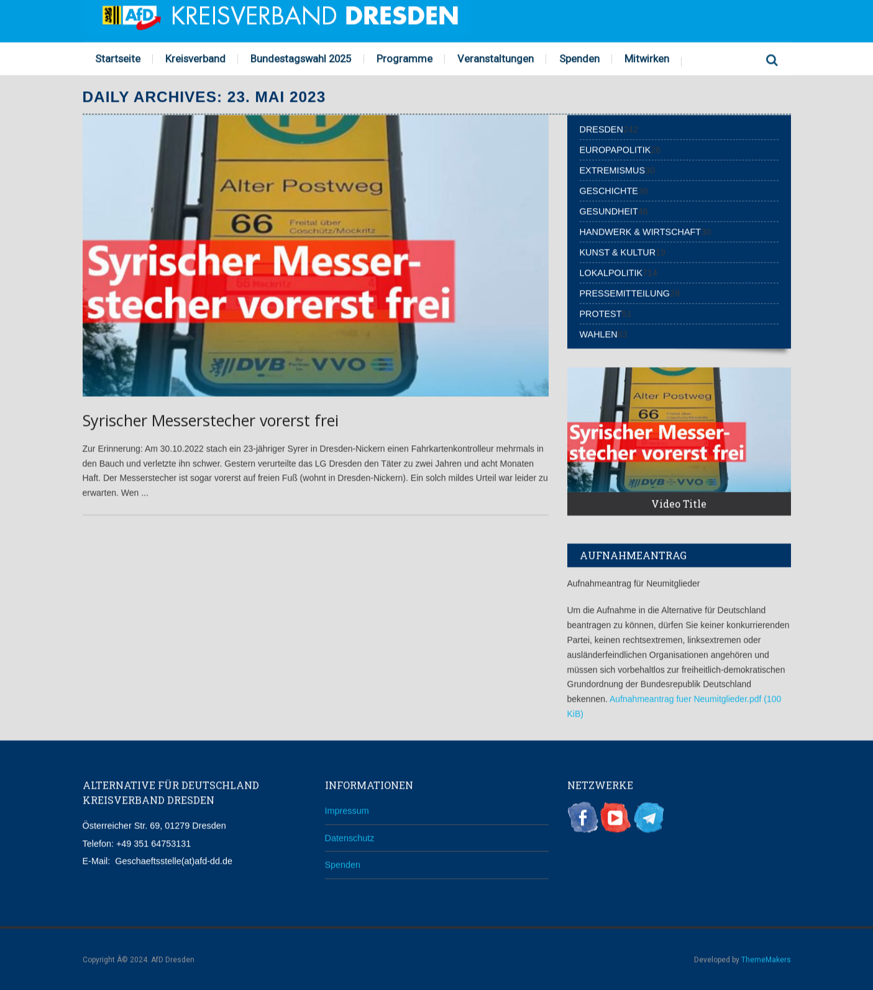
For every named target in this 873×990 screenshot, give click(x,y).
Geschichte (609, 190)
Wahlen (599, 333)
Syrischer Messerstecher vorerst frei (211, 419)
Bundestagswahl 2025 (300, 58)
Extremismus (613, 170)
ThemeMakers (766, 959)
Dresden (601, 129)
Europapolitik (615, 149)
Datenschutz (350, 837)
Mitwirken (646, 58)
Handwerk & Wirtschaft (641, 231)
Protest (601, 313)
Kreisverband (195, 58)
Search (772, 57)
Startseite (117, 58)
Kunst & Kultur (618, 252)
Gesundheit (609, 211)
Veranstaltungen (495, 58)
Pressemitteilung (625, 292)
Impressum (347, 810)
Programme (404, 58)
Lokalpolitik (611, 272)
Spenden (579, 58)
